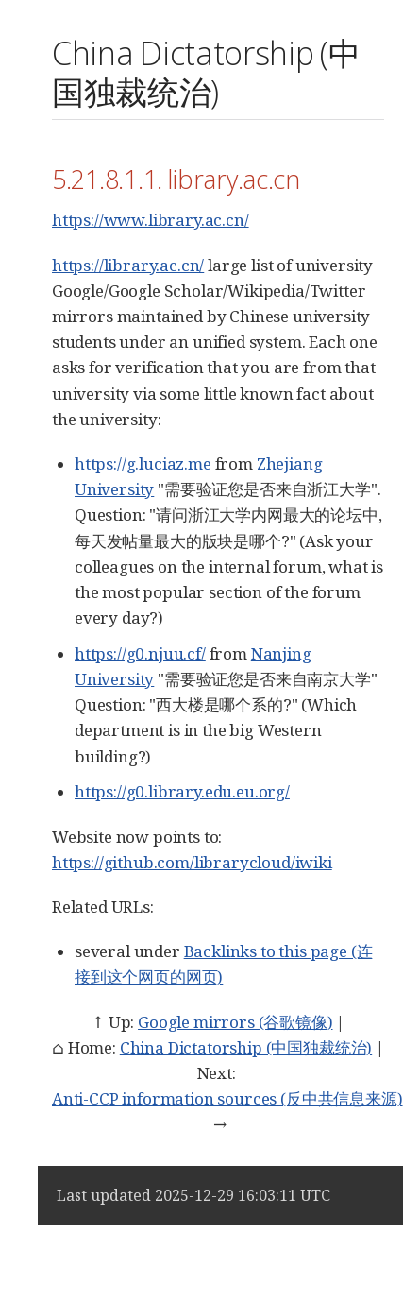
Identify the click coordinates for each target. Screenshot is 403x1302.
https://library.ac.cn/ (128, 265)
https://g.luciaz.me (143, 463)
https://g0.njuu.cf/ (140, 653)
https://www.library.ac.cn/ (150, 220)
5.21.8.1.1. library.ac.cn (176, 179)
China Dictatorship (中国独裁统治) (246, 1047)
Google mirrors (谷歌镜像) (235, 1022)
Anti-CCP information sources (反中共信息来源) (227, 1098)
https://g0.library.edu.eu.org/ (182, 791)
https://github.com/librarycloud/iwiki (192, 862)
